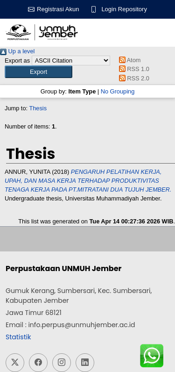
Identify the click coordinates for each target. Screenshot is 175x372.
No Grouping (118, 91)
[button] (38, 71)
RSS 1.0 (132, 68)
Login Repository (124, 9)
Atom (128, 60)
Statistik (18, 337)
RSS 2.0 (132, 78)
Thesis (38, 108)
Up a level (17, 51)
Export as (17, 60)
